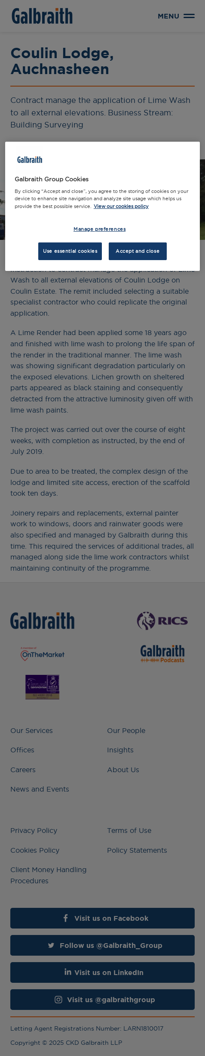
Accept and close (137, 250)
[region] (102, 206)
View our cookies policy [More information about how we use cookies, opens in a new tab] (121, 205)
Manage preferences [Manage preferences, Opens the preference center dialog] (99, 228)
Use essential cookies (70, 250)
